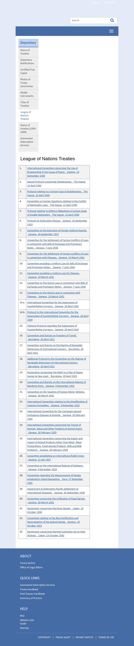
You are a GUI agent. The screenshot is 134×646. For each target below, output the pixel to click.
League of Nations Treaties (25, 116)
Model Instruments (26, 94)
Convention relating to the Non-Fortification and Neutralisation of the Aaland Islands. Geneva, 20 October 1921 (53, 522)
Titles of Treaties (24, 104)
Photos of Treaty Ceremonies (26, 83)
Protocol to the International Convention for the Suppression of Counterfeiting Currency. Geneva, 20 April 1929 (58, 316)
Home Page (50, 16)
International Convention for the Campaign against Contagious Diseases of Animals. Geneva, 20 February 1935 (56, 415)
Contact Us (110, 2)
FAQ (22, 615)
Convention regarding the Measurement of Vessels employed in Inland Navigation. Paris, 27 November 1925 (55, 479)
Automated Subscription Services (26, 142)
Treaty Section (27, 563)
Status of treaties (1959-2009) (28, 129)
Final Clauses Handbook (32, 594)
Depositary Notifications (27, 62)
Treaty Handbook (29, 589)
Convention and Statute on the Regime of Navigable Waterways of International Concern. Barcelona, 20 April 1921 (55, 349)
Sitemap (24, 628)
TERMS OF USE (106, 637)
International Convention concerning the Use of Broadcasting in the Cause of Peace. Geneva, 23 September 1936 (53, 172)
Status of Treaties (25, 52)
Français (95, 2)
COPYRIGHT (44, 637)
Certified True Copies (27, 71)
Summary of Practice (31, 598)
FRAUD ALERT (63, 637)
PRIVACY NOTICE (84, 637)
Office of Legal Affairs (31, 567)
